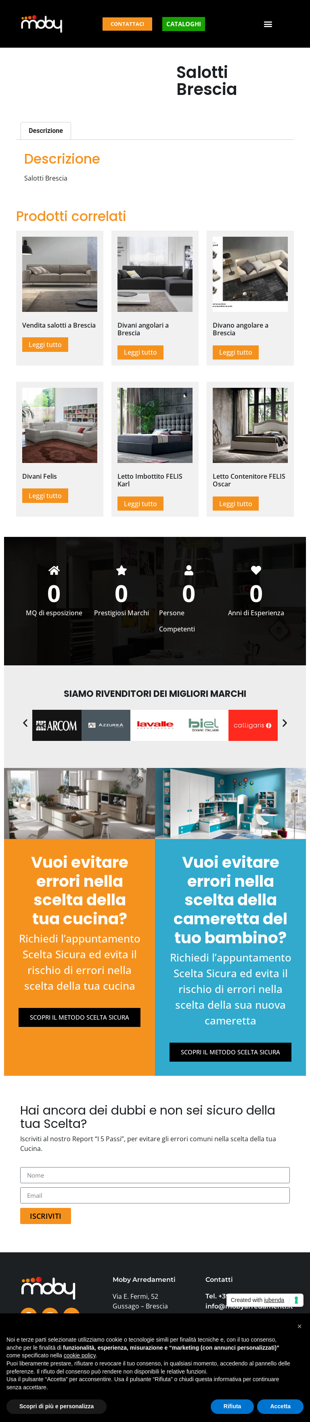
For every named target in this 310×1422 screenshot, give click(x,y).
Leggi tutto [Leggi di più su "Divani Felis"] (45, 495)
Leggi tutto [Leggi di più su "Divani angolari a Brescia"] (140, 352)
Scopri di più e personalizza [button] (56, 1406)
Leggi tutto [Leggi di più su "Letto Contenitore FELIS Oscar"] (235, 503)
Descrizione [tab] (46, 131)
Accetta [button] (280, 1406)
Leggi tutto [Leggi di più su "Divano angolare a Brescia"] (235, 352)
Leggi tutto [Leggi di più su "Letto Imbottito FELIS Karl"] (140, 503)
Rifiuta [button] (232, 1406)
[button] (268, 24)
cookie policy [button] (80, 1355)
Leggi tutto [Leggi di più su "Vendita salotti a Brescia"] (45, 344)
